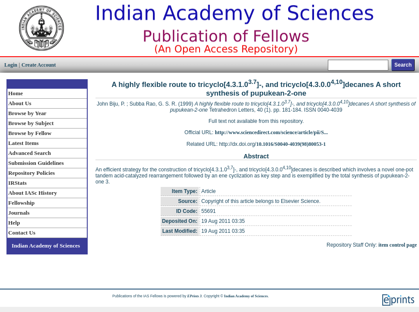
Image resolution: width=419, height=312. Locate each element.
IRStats (17, 183)
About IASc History (32, 193)
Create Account (39, 65)
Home (15, 93)
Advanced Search (29, 153)
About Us (19, 103)
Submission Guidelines (36, 163)
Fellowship (21, 202)
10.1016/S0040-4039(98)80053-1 (291, 144)
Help (14, 222)
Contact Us (21, 232)
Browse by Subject (31, 123)
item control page (397, 245)
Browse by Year (27, 113)
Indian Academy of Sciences (46, 245)
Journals (18, 212)
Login (10, 65)
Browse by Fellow (29, 133)
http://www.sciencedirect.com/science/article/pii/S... (271, 132)
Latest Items (23, 143)
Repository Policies (31, 173)
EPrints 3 (194, 296)
